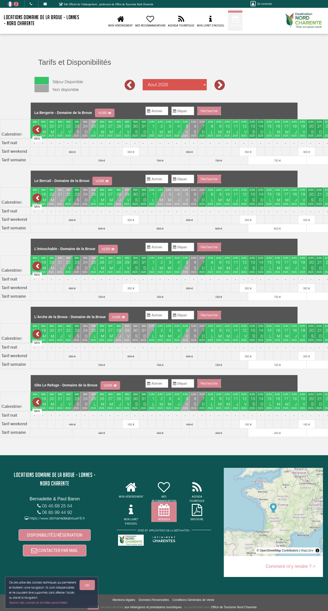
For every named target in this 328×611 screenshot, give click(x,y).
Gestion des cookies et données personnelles (38, 602)
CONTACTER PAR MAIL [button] (54, 550)
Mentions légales (124, 600)
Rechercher (209, 111)
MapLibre (307, 550)
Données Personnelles (154, 600)
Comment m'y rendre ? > (290, 566)
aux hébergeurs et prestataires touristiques (152, 607)
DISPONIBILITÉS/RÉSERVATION (54, 535)
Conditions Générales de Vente (193, 600)
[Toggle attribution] (317, 550)
